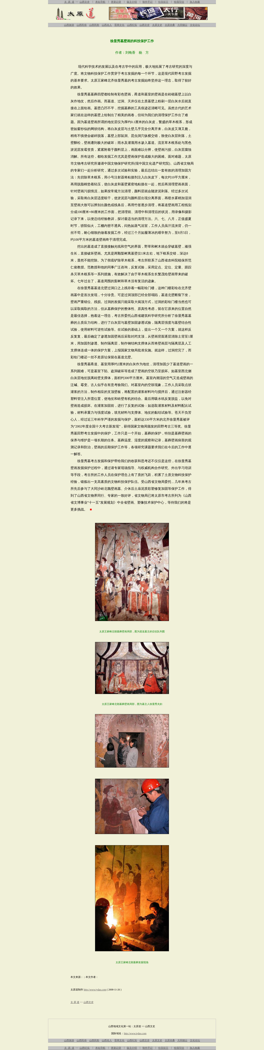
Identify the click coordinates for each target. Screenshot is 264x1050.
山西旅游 (69, 24)
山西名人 (107, 24)
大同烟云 (182, 24)
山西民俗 (82, 24)
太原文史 (157, 24)
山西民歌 (94, 24)
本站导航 (100, 1)
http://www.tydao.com (95, 989)
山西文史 (85, 1)
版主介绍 (132, 1)
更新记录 (116, 1)
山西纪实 (132, 24)
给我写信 (179, 1)
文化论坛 (195, 24)
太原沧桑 (170, 24)
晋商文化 (119, 24)
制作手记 (147, 1)
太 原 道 (69, 1)
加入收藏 (195, 1)
